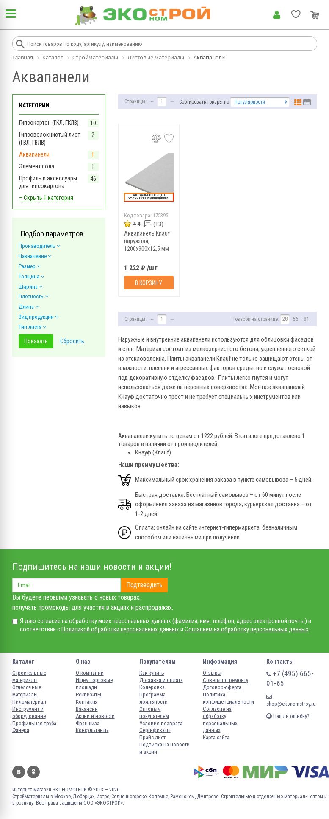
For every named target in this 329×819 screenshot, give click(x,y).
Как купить (151, 673)
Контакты (87, 701)
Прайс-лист (152, 737)
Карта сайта (216, 737)
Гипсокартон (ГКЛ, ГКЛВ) (49, 122)
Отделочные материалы (26, 691)
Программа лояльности (153, 698)
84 (306, 319)
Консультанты (92, 730)
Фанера (20, 730)
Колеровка (152, 687)
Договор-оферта (222, 687)
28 (285, 319)
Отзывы (212, 673)
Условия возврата (160, 723)
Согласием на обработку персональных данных (247, 629)
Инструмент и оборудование (29, 712)
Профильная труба (34, 723)
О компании (90, 673)
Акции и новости (95, 716)
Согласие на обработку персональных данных (220, 720)
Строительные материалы (29, 676)
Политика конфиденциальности (228, 698)
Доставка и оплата (161, 680)
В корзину (148, 283)
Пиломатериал (29, 701)
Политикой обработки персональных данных (120, 629)
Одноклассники (33, 772)
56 (295, 319)
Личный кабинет (276, 15)
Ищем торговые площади (94, 683)
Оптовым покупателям (154, 712)
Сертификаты (155, 730)
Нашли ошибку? (288, 716)
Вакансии (87, 709)
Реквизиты (88, 694)
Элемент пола (36, 166)
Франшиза (88, 723)
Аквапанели (34, 154)
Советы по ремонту (225, 680)
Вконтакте (18, 772)
